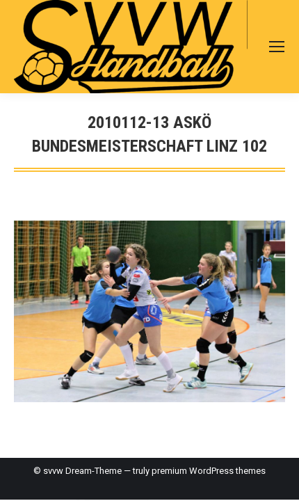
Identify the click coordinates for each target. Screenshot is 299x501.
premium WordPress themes (209, 471)
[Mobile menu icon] (276, 46)
